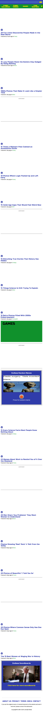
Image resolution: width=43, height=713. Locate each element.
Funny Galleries (6, 6)
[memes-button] (21, 396)
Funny (15, 36)
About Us (6, 701)
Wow (15, 65)
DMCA (29, 701)
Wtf (13, 206)
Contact (37, 701)
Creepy (14, 262)
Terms (23, 701)
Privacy (16, 701)
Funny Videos (15, 6)
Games (25, 6)
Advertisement (21, 98)
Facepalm (15, 319)
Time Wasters (35, 6)
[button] (21, 384)
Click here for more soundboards (21, 685)
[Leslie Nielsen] (21, 674)
